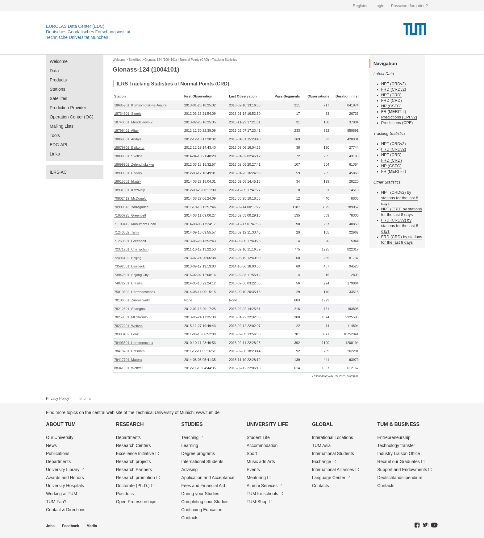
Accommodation (262, 445)
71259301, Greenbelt (130, 241)
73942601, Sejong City (131, 275)
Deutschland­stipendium (399, 477)
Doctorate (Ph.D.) (133, 485)
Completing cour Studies (204, 501)
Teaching (189, 437)
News (51, 445)
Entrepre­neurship (393, 437)
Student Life (258, 437)
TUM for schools (262, 493)
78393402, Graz (126, 334)
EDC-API (58, 144)
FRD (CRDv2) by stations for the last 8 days (399, 226)
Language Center (328, 477)
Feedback (70, 526)
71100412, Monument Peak (135, 224)
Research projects (133, 461)
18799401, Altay (126, 130)
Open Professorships (136, 501)
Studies (191, 424)
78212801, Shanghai (130, 309)
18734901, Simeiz (127, 113)
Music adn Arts (261, 461)
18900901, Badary (128, 173)
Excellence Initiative (135, 453)
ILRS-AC (58, 172)
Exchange (321, 461)
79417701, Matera (128, 360)
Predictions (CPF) (397, 122)
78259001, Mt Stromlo (131, 317)
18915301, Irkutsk (127, 181)
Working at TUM (61, 493)
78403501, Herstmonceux (133, 343)
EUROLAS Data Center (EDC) (75, 26)
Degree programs (198, 453)
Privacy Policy (57, 398)
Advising (189, 469)
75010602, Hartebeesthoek (134, 292)
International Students (202, 461)
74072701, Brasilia (128, 283)
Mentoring (256, 477)
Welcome (59, 61)
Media (91, 526)
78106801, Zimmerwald (132, 300)
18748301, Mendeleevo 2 (133, 122)
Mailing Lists (61, 126)
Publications (57, 453)
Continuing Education (201, 509)
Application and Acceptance (207, 477)
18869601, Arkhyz (127, 139)
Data (54, 70)
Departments (58, 461)
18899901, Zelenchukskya (134, 164)
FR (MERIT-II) (393, 111)
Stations (57, 89)
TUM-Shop (257, 501)
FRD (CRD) (391, 100)
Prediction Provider (68, 107)
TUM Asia (321, 445)
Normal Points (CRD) (194, 59)
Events (253, 469)
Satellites (58, 98)
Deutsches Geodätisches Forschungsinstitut (88, 31)
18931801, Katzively (129, 190)
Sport (252, 453)
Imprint (85, 398)
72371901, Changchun (131, 249)
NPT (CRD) (391, 95)
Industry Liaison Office (398, 453)
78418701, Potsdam (129, 351)
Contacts (189, 517)
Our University (59, 437)
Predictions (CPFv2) (399, 117)
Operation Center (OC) (72, 116)
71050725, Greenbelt (130, 215)
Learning (189, 445)
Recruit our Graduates (398, 461)
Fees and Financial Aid (203, 485)
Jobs (50, 526)
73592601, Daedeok (129, 266)
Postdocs (125, 493)
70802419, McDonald (130, 198)
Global (322, 424)
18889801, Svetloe (128, 156)
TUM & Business (398, 424)
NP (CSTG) (391, 106)
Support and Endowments (402, 469)
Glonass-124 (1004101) (160, 59)
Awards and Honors (65, 477)
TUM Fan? (56, 501)
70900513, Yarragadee (131, 207)
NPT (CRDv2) (393, 83)
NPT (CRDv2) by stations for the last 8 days (399, 198)
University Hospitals (65, 485)
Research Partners (134, 469)
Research (130, 424)
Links (55, 153)
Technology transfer (396, 445)
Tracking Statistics (224, 59)
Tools (55, 135)
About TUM (61, 424)
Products (58, 79)
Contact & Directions (66, 509)
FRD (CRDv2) (393, 89)
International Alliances (333, 469)
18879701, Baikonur (129, 147)
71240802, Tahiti (126, 232)
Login (379, 5)
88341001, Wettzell (128, 368)
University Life (267, 424)
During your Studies (200, 493)
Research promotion (135, 477)
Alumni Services (262, 485)
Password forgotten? (409, 5)
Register (360, 5)
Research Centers (133, 445)
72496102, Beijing (127, 258)
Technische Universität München (77, 37)
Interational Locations (332, 437)
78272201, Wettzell (128, 326)
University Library (62, 469)
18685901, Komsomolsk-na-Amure (140, 105)
